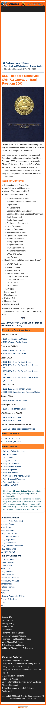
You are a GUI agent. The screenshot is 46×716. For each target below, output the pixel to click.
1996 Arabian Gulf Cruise (14, 350)
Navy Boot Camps (11, 482)
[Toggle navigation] (6, 8)
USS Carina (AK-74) (11, 439)
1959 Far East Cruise (12, 420)
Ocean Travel (6, 565)
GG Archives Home (11, 63)
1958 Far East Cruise (12, 417)
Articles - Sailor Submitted (14, 451)
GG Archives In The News (13, 676)
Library (4, 602)
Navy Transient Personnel (14, 479)
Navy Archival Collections (16, 66)
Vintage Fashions (8, 587)
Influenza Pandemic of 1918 (12, 596)
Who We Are (7, 621)
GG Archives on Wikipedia (13, 645)
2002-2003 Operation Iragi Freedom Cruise (21, 392)
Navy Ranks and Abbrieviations (16, 476)
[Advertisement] (22, 35)
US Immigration (7, 559)
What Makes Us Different (12, 642)
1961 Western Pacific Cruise (15, 342)
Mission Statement (10, 685)
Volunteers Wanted (10, 679)
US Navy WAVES (10, 485)
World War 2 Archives (10, 581)
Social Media (7, 691)
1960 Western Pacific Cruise (15, 400)
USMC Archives (7, 575)
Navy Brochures (10, 460)
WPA (3, 593)
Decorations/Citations (12, 467)
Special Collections (9, 599)
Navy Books (8, 457)
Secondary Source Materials (14, 636)
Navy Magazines (10, 470)
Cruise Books (36, 66)
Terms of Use (7, 627)
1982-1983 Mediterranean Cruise (17, 389)
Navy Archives (7, 572)
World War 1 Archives (10, 578)
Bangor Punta (6, 584)
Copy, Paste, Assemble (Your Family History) (21, 664)
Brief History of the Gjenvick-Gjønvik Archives (21, 682)
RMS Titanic (6, 568)
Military (26, 63)
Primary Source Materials (13, 633)
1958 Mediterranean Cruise (14, 409)
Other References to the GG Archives (18, 688)
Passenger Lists (7, 562)
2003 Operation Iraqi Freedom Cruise (19, 429)
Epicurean (5, 590)
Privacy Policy (8, 624)
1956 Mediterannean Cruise (15, 339)
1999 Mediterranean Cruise (14, 354)
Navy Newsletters (10, 473)
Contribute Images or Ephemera (16, 660)
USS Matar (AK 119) (12, 442)
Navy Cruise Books (11, 464)
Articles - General (10, 454)
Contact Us (7, 630)
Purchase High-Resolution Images (16, 639)
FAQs (3, 605)
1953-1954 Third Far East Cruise (17, 362)
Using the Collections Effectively (15, 667)
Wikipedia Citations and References (17, 648)
